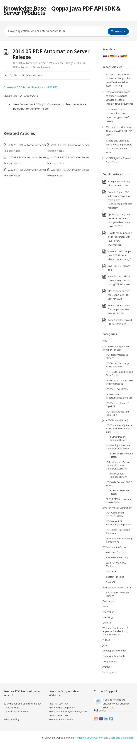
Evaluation (108, 601)
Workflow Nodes (115, 552)
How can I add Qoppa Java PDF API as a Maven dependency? (119, 255)
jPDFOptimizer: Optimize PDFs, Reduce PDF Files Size (119, 428)
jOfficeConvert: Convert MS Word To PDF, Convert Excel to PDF (118, 465)
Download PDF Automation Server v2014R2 (31, 87)
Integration (108, 611)
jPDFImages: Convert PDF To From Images (119, 382)
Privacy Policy (11, 719)
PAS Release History (61, 63)
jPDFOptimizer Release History (118, 438)
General (106, 622)
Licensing (107, 617)
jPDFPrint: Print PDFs (117, 389)
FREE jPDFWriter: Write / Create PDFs (118, 500)
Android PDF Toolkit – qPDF (116, 587)
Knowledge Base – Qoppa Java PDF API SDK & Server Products (62, 10)
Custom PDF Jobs (115, 576)
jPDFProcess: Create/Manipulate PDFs (119, 396)
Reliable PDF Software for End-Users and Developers (104, 737)
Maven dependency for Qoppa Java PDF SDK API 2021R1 (119, 309)
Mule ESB (111, 571)
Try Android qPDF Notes (16, 711)
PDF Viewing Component (62, 707)
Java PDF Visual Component (117, 507)
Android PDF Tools (58, 715)
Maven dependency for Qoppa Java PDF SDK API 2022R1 (119, 130)
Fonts (105, 606)
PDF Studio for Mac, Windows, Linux (68, 711)
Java (104, 645)
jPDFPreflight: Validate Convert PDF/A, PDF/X (118, 447)
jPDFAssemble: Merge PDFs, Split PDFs (117, 365)
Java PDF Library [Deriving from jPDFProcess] (116, 348)
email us (108, 707)
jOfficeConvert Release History (118, 475)
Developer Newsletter (114, 650)
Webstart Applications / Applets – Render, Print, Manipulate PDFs (115, 631)
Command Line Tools (113, 656)
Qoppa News (109, 661)
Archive (106, 666)
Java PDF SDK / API (58, 703)
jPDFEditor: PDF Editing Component (118, 531)
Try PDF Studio (11, 707)
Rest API (110, 582)
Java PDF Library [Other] (115, 420)
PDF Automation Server (31, 63)
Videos (106, 639)
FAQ (104, 341)
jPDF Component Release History (115, 514)
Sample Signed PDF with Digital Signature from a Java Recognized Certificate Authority (120, 199)
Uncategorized (110, 672)
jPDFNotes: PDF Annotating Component (118, 523)
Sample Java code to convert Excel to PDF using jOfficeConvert (119, 280)
